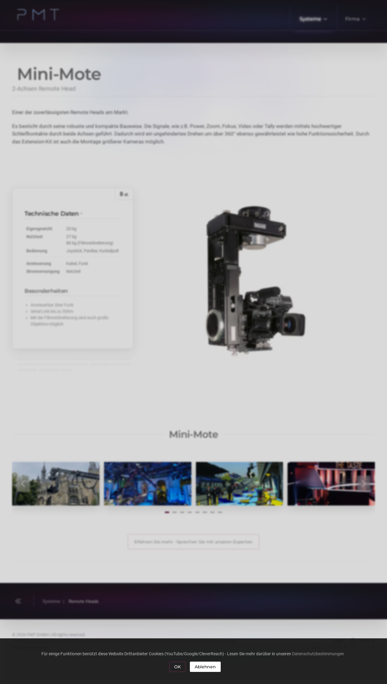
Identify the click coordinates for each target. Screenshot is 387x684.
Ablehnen (205, 666)
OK (177, 666)
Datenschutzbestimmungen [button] (319, 653)
